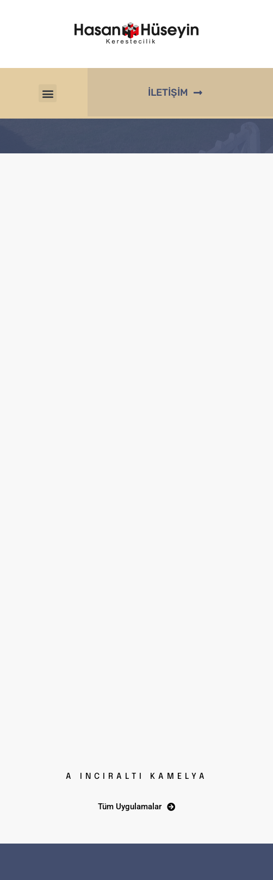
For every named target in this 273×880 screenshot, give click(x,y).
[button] (48, 93)
